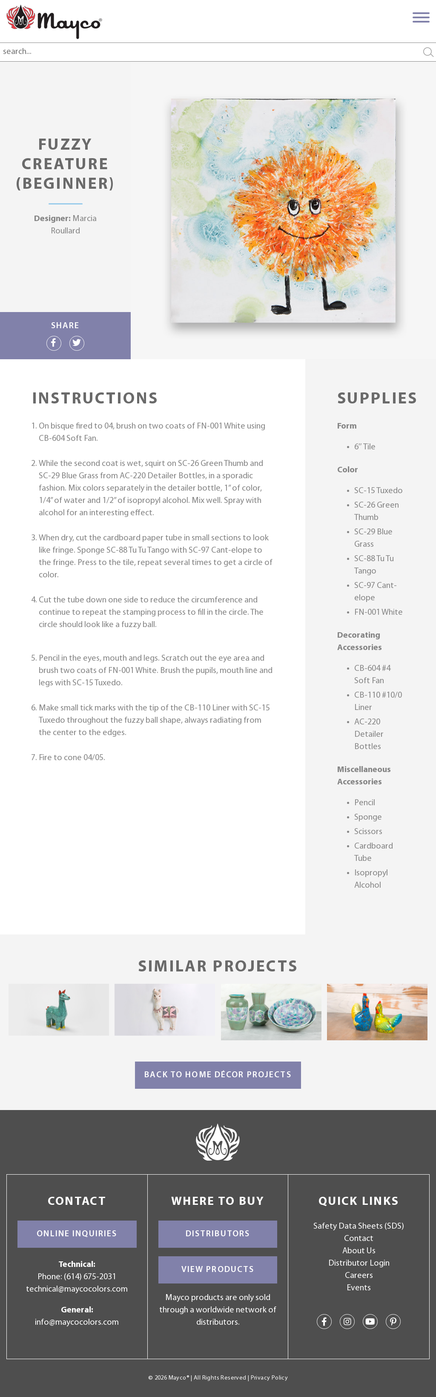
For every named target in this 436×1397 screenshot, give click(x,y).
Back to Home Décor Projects (218, 1075)
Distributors (218, 1234)
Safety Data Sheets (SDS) (358, 1226)
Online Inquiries (77, 1234)
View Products (218, 1270)
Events (359, 1288)
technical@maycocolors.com (77, 1289)
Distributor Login (359, 1263)
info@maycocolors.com (77, 1322)
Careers (359, 1276)
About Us (359, 1251)
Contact (358, 1239)
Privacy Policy (269, 1378)
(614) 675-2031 (90, 1277)
